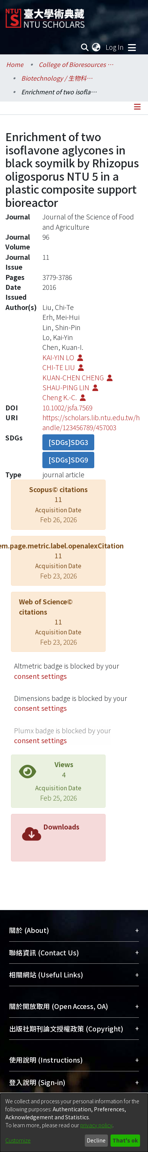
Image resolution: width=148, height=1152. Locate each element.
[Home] (45, 15)
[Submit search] (84, 47)
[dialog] (74, 1122)
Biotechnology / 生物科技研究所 (59, 78)
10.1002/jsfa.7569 (67, 407)
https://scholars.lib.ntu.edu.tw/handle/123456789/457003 (91, 422)
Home (14, 64)
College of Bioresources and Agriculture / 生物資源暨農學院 (76, 64)
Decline (96, 1140)
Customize (18, 1140)
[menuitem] (96, 47)
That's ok (125, 1140)
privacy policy (96, 1125)
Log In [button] (115, 47)
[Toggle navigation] (131, 47)
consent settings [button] (40, 676)
